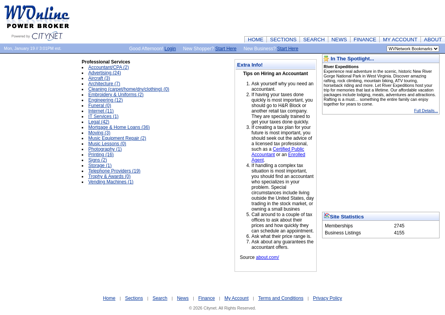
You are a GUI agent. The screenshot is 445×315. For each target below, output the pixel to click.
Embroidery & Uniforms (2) (116, 94)
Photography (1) (105, 149)
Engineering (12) (105, 100)
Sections (134, 298)
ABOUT (433, 39)
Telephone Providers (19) (114, 171)
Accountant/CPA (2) (108, 67)
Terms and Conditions (280, 298)
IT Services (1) (103, 116)
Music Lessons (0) (107, 143)
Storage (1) (100, 165)
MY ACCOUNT (400, 39)
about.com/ (267, 257)
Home (109, 298)
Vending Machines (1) (110, 182)
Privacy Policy (327, 298)
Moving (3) (99, 133)
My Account (236, 298)
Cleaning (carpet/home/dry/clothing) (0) (128, 89)
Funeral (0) (99, 105)
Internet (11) (101, 111)
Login (170, 48)
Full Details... (426, 110)
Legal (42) (98, 122)
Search (159, 298)
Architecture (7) (104, 83)
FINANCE (365, 39)
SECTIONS (283, 39)
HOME (255, 39)
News (183, 298)
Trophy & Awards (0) (109, 176)
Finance (206, 298)
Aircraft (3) (99, 78)
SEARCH (314, 39)
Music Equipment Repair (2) (117, 138)
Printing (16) (101, 154)
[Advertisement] (303, 17)
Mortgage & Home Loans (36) (119, 127)
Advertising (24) (104, 73)
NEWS (339, 39)
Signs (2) (97, 160)
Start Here (226, 48)
